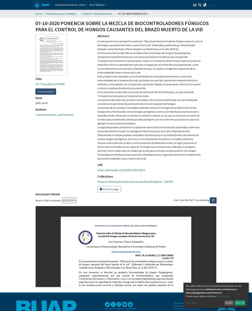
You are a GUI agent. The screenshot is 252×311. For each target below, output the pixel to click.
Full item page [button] (109, 189)
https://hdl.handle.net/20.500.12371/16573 (121, 170)
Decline (229, 302)
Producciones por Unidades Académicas (62, 13)
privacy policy (223, 296)
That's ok (240, 302)
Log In (211, 5)
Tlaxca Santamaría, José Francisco (54, 114)
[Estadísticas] (195, 5)
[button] (204, 5)
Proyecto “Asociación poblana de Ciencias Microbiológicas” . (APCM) (98, 13)
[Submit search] (200, 5)
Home (39, 13)
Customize (191, 302)
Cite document (46, 91)
